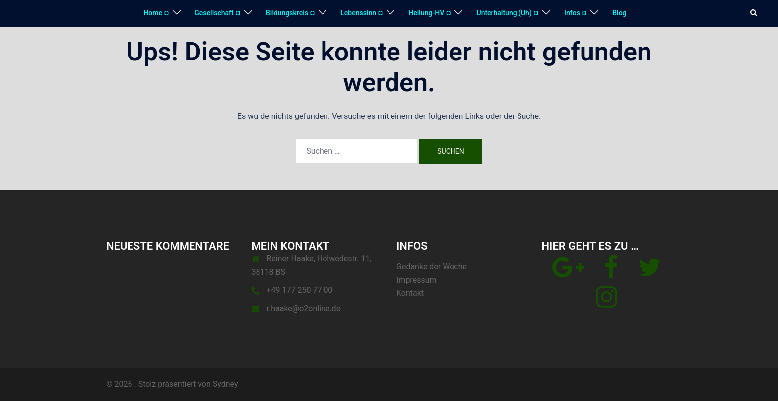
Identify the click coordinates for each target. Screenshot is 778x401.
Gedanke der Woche (431, 266)
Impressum (416, 280)
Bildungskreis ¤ (290, 13)
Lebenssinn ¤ (361, 13)
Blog (619, 13)
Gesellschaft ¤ (217, 13)
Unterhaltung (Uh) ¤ (507, 13)
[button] (754, 13)
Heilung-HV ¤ (429, 13)
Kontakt (410, 293)
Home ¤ (156, 13)
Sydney (225, 384)
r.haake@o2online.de (304, 308)
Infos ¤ (575, 13)
